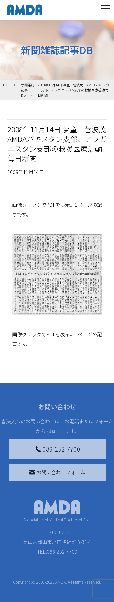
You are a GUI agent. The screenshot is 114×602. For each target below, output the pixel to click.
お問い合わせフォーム (57, 472)
